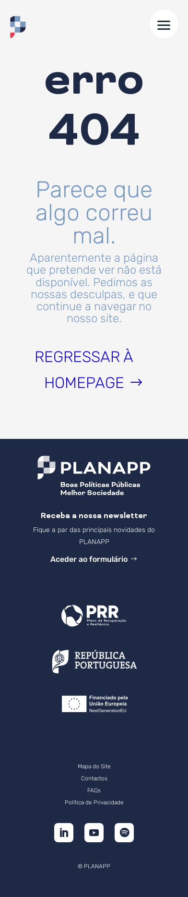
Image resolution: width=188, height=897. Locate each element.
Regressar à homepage (84, 370)
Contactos (94, 778)
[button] (164, 24)
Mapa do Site (94, 766)
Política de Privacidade (94, 802)
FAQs (94, 790)
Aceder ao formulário (89, 559)
